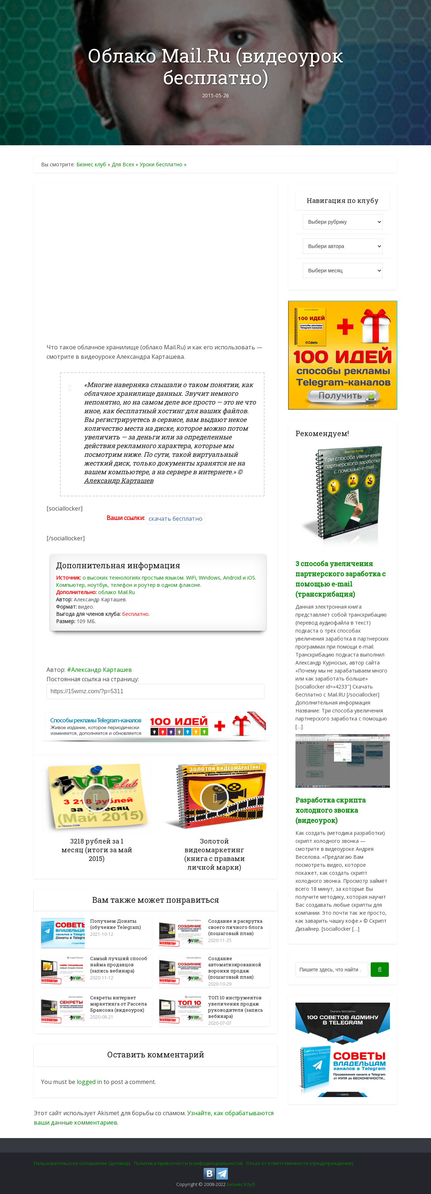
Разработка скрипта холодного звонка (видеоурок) (330, 810)
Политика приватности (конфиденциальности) (188, 1163)
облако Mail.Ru (116, 592)
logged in (89, 1081)
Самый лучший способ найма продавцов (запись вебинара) (118, 964)
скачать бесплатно (175, 519)
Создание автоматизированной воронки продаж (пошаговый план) (234, 967)
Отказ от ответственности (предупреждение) (299, 1163)
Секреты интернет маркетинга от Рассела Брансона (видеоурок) (118, 1003)
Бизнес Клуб (241, 1184)
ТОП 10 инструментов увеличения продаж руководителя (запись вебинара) (235, 1006)
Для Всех (123, 164)
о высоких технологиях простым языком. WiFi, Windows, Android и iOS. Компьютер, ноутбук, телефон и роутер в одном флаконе (156, 581)
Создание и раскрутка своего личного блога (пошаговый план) (235, 927)
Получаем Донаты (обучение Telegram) (115, 924)
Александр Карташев (101, 670)
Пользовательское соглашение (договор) (82, 1163)
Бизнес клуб (91, 164)
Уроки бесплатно (161, 164)
